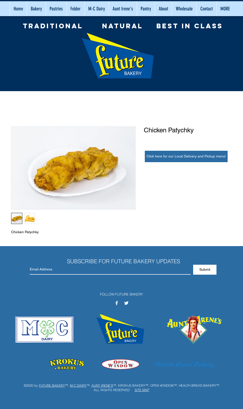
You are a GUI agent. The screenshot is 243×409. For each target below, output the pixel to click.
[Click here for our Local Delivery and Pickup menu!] (186, 156)
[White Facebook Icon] (117, 303)
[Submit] (204, 270)
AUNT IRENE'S (102, 385)
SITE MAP (142, 390)
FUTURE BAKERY (52, 385)
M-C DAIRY (78, 385)
